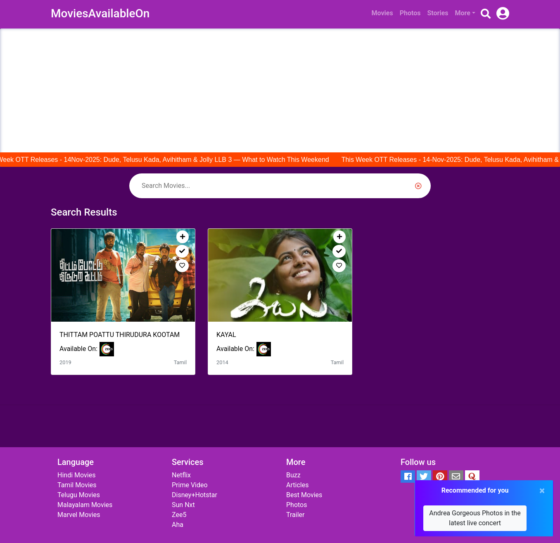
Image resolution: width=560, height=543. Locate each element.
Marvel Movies (78, 515)
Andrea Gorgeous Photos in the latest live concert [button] (474, 518)
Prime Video (190, 485)
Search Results (84, 212)
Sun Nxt (183, 505)
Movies (382, 13)
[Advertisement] (280, 90)
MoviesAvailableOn (100, 13)
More (462, 13)
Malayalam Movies (84, 505)
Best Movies (304, 495)
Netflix (181, 475)
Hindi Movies (76, 475)
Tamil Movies (77, 485)
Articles (297, 485)
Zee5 (179, 515)
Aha (177, 525)
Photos (410, 13)
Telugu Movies (78, 495)
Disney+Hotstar (194, 495)
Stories (437, 13)
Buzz (293, 475)
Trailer (295, 515)
